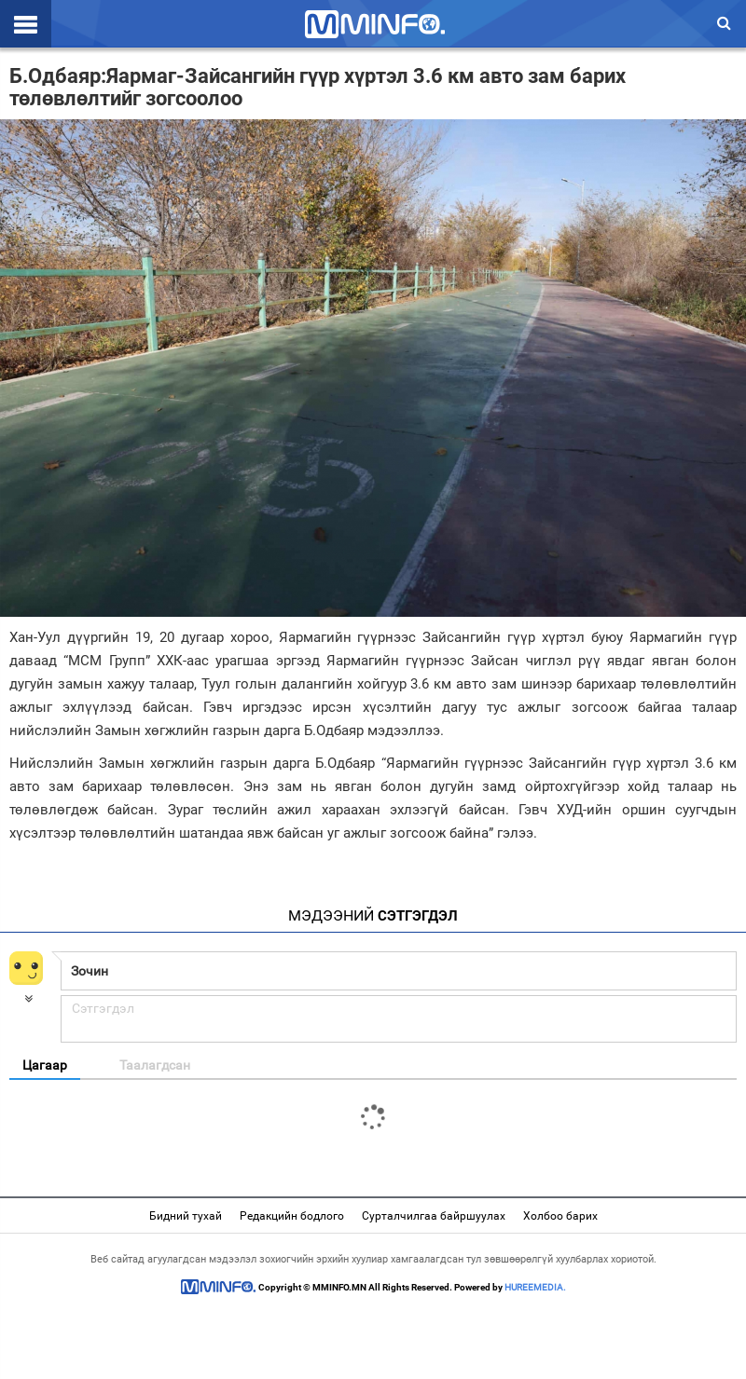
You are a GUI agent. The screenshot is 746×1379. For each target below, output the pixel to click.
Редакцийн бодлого (292, 1215)
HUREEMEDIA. (535, 1287)
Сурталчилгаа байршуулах (433, 1215)
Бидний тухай (185, 1215)
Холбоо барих (560, 1215)
